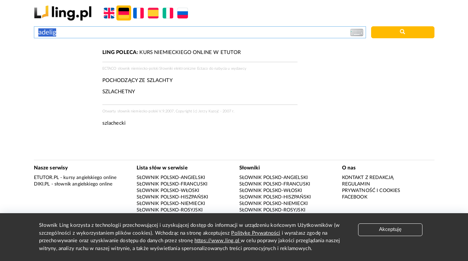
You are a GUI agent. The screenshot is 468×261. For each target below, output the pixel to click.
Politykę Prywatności (255, 233)
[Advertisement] (65, 74)
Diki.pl (42, 184)
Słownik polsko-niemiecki (171, 203)
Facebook (354, 197)
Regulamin (356, 184)
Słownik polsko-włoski (168, 190)
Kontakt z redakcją (368, 177)
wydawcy (238, 68)
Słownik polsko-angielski (171, 177)
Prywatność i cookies (371, 190)
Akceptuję (390, 229)
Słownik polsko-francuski (172, 184)
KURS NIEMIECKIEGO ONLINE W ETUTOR (171, 52)
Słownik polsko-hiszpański (172, 197)
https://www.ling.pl (217, 240)
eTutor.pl (46, 177)
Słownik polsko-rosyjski (170, 210)
